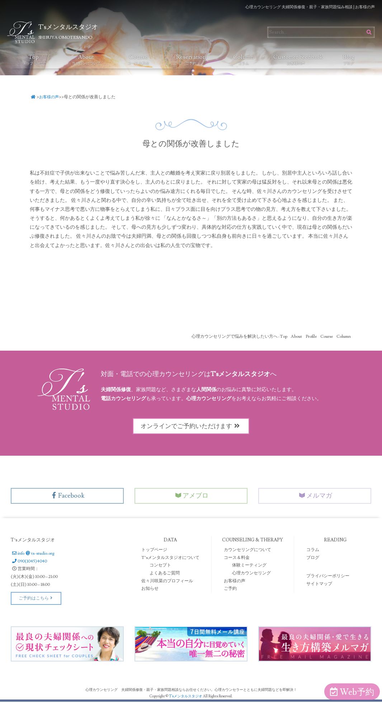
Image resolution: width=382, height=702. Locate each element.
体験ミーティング (249, 566)
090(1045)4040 (29, 561)
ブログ (312, 558)
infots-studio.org (32, 553)
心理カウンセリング (251, 573)
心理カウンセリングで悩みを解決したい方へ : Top (239, 336)
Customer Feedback (297, 59)
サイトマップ (319, 584)
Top (33, 59)
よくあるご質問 (165, 573)
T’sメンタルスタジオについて (170, 558)
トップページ (154, 550)
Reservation (191, 59)
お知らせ (150, 589)
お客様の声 (50, 97)
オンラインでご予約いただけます (191, 426)
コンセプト (160, 566)
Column (243, 59)
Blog (348, 59)
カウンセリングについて (247, 550)
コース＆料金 (237, 558)
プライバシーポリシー (327, 576)
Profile (311, 336)
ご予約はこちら (36, 598)
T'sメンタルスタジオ (186, 696)
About (86, 59)
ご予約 (230, 589)
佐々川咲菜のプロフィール (167, 581)
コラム (312, 550)
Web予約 (352, 692)
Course (138, 59)
